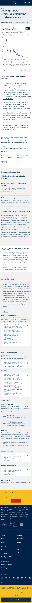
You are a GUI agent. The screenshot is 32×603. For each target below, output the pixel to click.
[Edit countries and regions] (27, 35)
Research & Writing (6, 572)
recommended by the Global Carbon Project (14, 257)
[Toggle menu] (3, 2)
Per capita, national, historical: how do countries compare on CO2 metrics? (17, 96)
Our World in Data (16, 2)
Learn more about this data (21, 65)
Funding (19, 550)
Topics (3, 543)
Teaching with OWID (6, 564)
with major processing (20, 150)
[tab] (3, 35)
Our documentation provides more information (17, 442)
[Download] (21, 70)
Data (2, 546)
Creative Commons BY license (10, 301)
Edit (28, 35)
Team (18, 553)
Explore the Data (6, 22)
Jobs (18, 557)
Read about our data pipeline (9, 242)
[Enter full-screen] (28, 70)
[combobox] (25, 3)
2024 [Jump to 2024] (27, 62)
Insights (3, 550)
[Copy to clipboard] (26, 325)
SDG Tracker (4, 561)
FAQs (2, 527)
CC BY (3, 70)
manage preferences (23, 592)
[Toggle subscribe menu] (29, 2)
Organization (20, 546)
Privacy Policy (13, 592)
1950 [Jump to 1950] (7, 62)
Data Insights (4, 575)
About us (19, 543)
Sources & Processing (21, 22)
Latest (3, 557)
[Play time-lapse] (3, 62)
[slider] (11, 62)
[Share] (25, 70)
